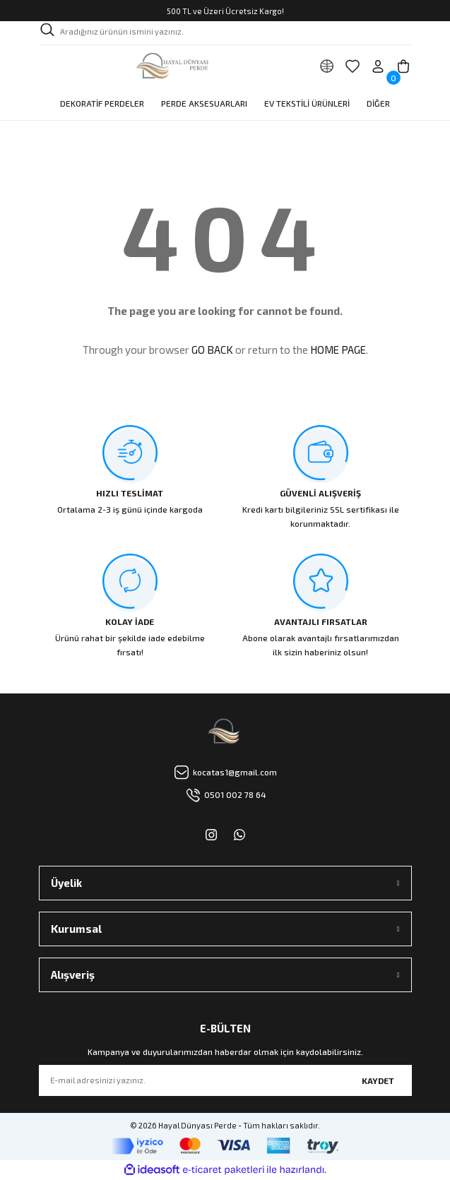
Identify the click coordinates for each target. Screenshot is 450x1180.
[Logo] (174, 66)
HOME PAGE (338, 349)
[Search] (225, 33)
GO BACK (212, 349)
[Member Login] (377, 66)
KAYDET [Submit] (378, 1080)
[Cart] (403, 66)
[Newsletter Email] (225, 1080)
